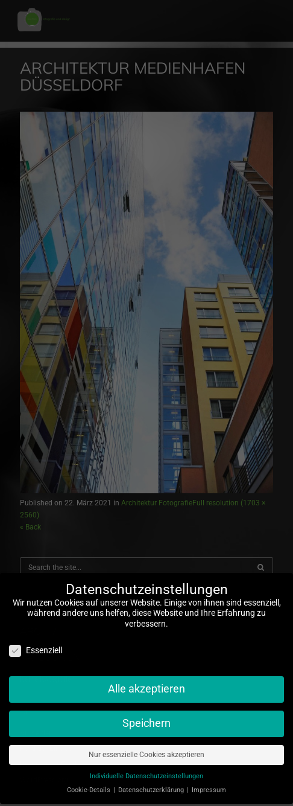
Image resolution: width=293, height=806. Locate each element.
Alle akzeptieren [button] (146, 683)
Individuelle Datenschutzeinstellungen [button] (146, 770)
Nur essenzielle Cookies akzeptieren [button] (146, 748)
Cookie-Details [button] (89, 784)
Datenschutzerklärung (152, 784)
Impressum (209, 784)
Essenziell (35, 644)
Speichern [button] (146, 717)
